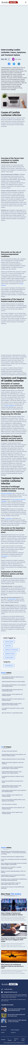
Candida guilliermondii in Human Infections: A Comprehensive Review (12, 690)
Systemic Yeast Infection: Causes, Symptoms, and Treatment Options (13, 699)
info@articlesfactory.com (9, 992)
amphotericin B (5, 556)
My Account (3, 1030)
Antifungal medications (6, 493)
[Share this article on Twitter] (14, 64)
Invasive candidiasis (9, 405)
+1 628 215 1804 (6, 989)
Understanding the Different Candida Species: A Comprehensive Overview (13, 677)
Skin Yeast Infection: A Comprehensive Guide (12, 713)
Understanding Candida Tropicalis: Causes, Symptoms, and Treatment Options (12, 704)
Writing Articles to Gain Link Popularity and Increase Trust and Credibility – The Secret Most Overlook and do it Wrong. (13, 853)
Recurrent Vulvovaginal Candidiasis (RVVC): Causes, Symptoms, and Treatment (13, 800)
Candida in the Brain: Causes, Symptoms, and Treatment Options (12, 695)
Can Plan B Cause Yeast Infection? (9, 751)
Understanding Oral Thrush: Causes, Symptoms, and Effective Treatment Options (14, 755)
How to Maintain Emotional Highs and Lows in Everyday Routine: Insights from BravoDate (14, 864)
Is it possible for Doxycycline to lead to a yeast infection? (13, 709)
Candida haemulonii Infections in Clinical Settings (13, 681)
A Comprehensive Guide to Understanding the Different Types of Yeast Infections (12, 768)
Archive (2, 1032)
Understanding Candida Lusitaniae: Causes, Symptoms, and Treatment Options (12, 772)
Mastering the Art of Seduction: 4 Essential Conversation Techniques (11, 868)
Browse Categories (15, 1030)
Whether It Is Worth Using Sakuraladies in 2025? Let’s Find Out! (13, 872)
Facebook (3, 1039)
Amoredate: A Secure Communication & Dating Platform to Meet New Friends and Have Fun (14, 880)
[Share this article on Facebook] (9, 64)
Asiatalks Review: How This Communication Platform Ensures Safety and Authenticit (13, 876)
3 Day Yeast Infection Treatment (9, 804)
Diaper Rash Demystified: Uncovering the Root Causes (12, 781)
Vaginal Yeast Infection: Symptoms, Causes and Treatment (13, 763)
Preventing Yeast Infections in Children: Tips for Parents (13, 777)
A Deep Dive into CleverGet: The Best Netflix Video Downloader (12, 887)
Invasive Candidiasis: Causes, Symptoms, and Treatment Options (12, 795)
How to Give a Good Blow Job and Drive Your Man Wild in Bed (13, 860)
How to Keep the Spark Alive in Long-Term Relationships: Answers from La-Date (10, 883)
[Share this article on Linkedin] (19, 64)
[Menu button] (25, 2)
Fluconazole (8, 518)
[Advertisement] (14, 20)
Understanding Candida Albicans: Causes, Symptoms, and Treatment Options (14, 685)
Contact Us (13, 1032)
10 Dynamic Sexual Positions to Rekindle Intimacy (12, 856)
